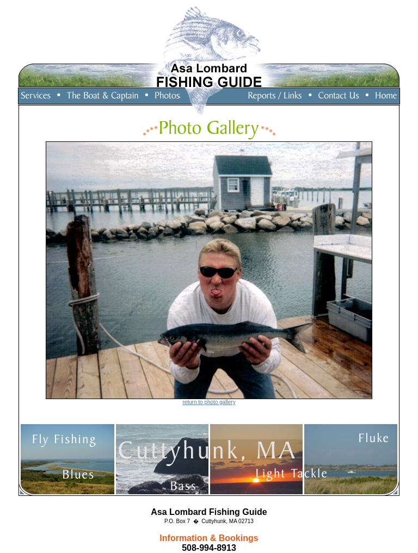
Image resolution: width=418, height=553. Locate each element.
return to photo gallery (208, 402)
